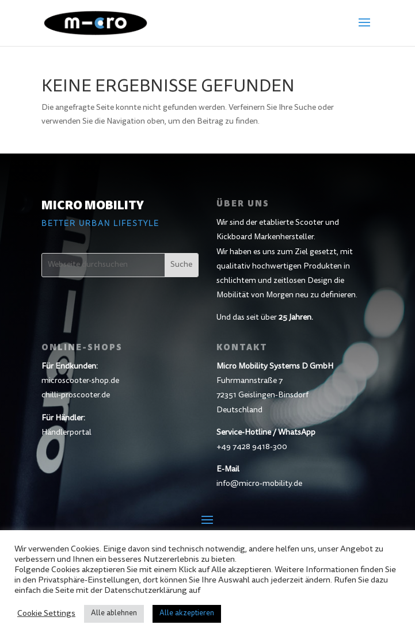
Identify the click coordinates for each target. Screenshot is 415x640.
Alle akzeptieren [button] (186, 614)
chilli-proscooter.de (75, 396)
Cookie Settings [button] (46, 614)
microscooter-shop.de (80, 381)
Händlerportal (66, 433)
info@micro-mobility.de (259, 484)
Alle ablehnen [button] (114, 614)
